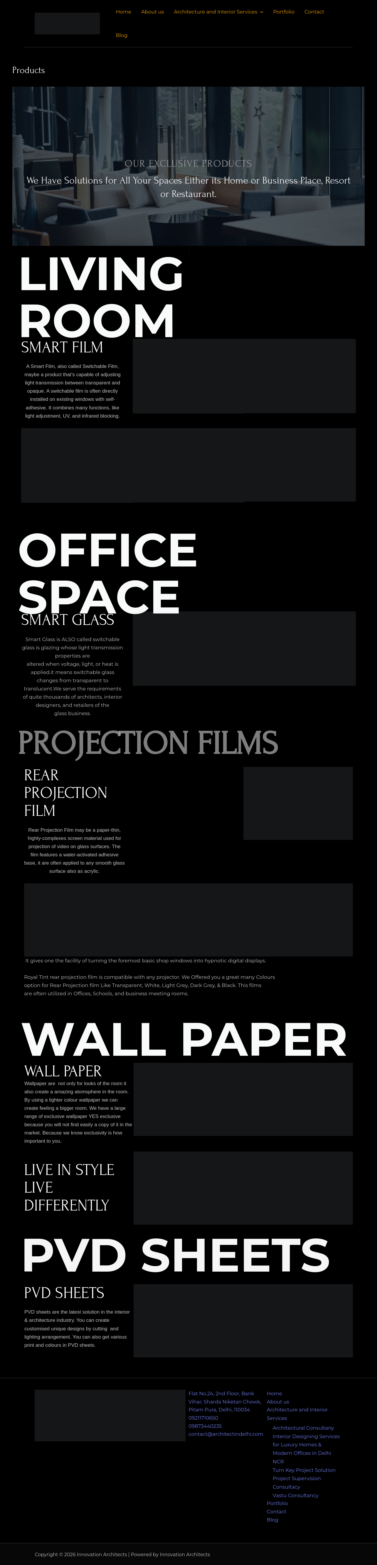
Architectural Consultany (303, 1428)
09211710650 (203, 1418)
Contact (314, 12)
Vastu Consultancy (296, 1494)
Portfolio (283, 12)
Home (123, 12)
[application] (260, 11)
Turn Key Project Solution (304, 1469)
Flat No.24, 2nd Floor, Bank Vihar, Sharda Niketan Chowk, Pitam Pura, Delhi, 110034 (225, 1402)
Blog (121, 35)
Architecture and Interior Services (218, 11)
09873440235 (205, 1427)
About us (152, 12)
